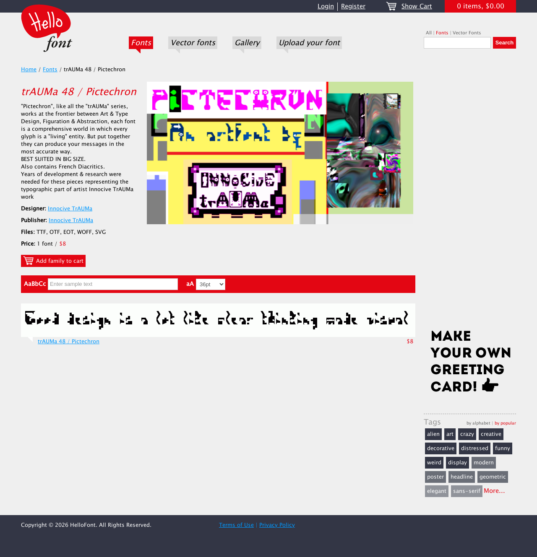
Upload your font (309, 43)
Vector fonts (192, 43)
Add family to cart (53, 260)
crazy (467, 434)
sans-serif (466, 491)
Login (326, 6)
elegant (436, 491)
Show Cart (416, 6)
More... (494, 491)
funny (502, 448)
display (457, 463)
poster (435, 477)
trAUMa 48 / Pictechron (68, 341)
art (450, 434)
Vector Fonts (467, 32)
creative (491, 434)
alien (433, 434)
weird (434, 463)
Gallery (247, 43)
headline (462, 477)
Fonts (141, 43)
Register (353, 6)
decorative (440, 448)
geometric (493, 477)
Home (28, 69)
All (429, 32)
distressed (474, 448)
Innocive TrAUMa (70, 209)
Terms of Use (236, 525)
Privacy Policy (277, 525)
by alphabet (478, 423)
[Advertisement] (470, 191)
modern (484, 463)
